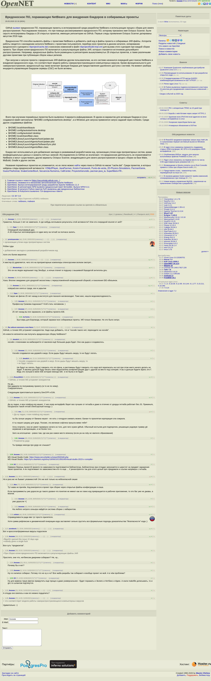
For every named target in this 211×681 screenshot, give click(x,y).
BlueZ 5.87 (168, 213)
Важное (183, 62)
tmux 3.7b (168, 249)
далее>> (205, 251)
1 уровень (118, 214)
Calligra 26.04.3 (170, 227)
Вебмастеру (204, 678)
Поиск (155, 4)
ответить (33, 219)
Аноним (11, 219)
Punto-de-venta (99, 168)
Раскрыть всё (143, 214)
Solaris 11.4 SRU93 (172, 274)
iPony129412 (18, 377)
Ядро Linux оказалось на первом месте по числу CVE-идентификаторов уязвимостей (182, 161)
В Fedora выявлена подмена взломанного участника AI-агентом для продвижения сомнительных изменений (184, 88)
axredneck (12, 528)
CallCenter (66, 171)
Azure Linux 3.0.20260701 (174, 257)
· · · (44, 219)
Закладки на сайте (10, 676)
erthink (16, 514)
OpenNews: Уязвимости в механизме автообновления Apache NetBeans (40, 183)
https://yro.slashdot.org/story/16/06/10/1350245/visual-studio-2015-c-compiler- (58, 459)
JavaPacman (65, 168)
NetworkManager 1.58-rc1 (174, 207)
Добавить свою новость (169, 54)
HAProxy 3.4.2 (170, 203)
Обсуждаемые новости (183, 134)
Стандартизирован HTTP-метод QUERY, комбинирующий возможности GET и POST (179, 79)
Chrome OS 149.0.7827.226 (175, 268)
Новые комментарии (168, 51)
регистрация (192, 1)
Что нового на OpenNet (169, 46)
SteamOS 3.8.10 (170, 272)
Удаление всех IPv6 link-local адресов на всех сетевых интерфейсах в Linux (183, 118)
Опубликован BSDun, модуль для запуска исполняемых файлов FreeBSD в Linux (179, 155)
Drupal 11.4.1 (169, 209)
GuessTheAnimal (11, 171)
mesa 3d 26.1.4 (170, 245)
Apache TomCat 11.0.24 (173, 211)
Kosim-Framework (81, 168)
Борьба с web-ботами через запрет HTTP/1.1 (187, 113)
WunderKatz (17, 267)
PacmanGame (138, 168)
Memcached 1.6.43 (171, 219)
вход (185, 1)
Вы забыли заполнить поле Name (20, 327)
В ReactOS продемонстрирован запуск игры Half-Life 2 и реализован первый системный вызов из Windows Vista (184, 142)
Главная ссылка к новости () (33, 180)
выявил (16, 28)
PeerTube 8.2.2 (170, 231)
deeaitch (16, 339)
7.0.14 (166, 288)
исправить (141, 177)
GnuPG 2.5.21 (169, 221)
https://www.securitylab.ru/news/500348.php (48, 457)
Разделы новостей (167, 43)
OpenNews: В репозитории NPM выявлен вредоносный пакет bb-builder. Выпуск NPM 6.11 (48, 187)
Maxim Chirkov (203, 676)
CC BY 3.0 (16, 196)
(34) (17, 214)
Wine (166, 22)
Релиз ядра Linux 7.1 (172, 84)
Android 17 (168, 276)
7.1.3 (166, 284)
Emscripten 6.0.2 (170, 243)
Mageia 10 (168, 266)
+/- (135, 214)
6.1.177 (193, 284)
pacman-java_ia (97, 171)
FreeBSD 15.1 (170, 278)
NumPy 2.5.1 (169, 201)
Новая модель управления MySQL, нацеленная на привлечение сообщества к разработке (183, 182)
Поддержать (192, 678)
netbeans (22, 201)
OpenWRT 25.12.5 (171, 264)
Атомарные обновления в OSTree (182, 125)
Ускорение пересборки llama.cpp (182, 122)
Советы (183, 103)
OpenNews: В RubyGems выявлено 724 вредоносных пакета (34, 191)
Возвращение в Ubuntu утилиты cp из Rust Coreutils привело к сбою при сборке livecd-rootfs (183, 166)
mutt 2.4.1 (168, 205)
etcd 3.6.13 (168, 247)
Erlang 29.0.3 (169, 237)
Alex (15, 484)
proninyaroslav (13, 239)
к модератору (56, 219)
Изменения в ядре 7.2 (167, 291)
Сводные (181, 43)
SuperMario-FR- (114, 171)
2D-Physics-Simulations (118, 168)
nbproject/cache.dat (38, 47)
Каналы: (162, 41)
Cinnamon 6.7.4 (170, 235)
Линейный (128, 214)
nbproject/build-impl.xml (91, 47)
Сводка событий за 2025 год (171, 94)
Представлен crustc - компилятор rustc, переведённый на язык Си (178, 172)
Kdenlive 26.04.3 (170, 239)
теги (160, 4)
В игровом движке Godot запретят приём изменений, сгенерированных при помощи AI (184, 177)
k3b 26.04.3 (168, 229)
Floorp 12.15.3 (170, 225)
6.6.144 (186, 284)
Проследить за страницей (13, 678)
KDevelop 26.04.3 (171, 233)
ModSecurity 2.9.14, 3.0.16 (174, 217)
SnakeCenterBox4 (29, 171)
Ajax (110, 214)
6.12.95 (179, 284)
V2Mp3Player (51, 168)
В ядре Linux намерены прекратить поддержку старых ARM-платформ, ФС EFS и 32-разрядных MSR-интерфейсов (183, 149)
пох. (19, 411)
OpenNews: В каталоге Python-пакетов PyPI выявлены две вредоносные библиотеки (46, 189)
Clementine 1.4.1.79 (172, 199)
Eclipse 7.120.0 (170, 215)
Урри (15, 227)
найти (77, 165)
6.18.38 (172, 284)
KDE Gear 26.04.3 (171, 223)
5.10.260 (161, 286)
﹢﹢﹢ (39, 219)
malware (31, 201)
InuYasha (26, 317)
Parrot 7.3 (168, 260)
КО (15, 464)
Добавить (181, 678)
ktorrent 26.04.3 (170, 241)
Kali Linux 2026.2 (171, 262)
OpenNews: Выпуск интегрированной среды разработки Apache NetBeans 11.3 (43, 185)
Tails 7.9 (167, 270)
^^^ (38, 227)
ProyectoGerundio (80, 171)
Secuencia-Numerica (49, 171)
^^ (35, 227)
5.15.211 (200, 284)
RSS (152, 214)
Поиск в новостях (167, 49)
